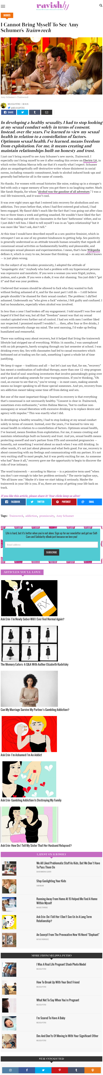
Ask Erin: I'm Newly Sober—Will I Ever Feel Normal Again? (32, 619)
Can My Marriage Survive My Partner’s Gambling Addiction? (35, 709)
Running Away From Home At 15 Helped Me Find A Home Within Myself (66, 901)
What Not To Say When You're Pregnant (57, 1000)
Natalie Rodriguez (42, 939)
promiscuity (46, 516)
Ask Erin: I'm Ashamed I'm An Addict (21, 755)
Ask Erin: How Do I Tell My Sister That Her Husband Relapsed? (36, 845)
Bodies (7, 15)
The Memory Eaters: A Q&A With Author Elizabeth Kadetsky (34, 664)
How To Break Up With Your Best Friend (58, 982)
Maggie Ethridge (42, 907)
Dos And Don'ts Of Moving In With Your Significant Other (67, 1036)
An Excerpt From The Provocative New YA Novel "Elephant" (67, 934)
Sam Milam (40, 886)
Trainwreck (16, 516)
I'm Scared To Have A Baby (50, 1018)
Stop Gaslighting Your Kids (51, 881)
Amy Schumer (65, 516)
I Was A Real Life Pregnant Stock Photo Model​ (61, 964)
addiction (31, 516)
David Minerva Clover (43, 872)
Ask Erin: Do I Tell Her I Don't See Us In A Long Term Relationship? (64, 919)
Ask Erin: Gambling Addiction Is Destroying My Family (31, 800)
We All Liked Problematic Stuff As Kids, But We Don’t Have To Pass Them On (68, 865)
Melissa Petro (14, 103)
